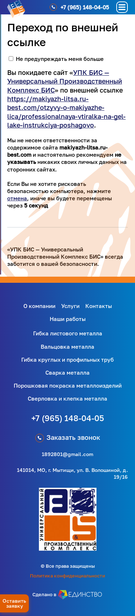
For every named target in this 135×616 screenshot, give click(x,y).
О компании (39, 306)
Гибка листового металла (67, 333)
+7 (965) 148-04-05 (67, 418)
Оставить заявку (14, 603)
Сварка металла (67, 372)
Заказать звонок (73, 437)
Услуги (70, 306)
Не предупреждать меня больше (60, 58)
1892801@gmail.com (67, 454)
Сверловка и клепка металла (67, 398)
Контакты (98, 306)
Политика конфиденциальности (67, 576)
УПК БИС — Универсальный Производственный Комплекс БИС (64, 81)
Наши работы (68, 319)
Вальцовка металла (67, 346)
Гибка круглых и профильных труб (67, 359)
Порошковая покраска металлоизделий (68, 385)
